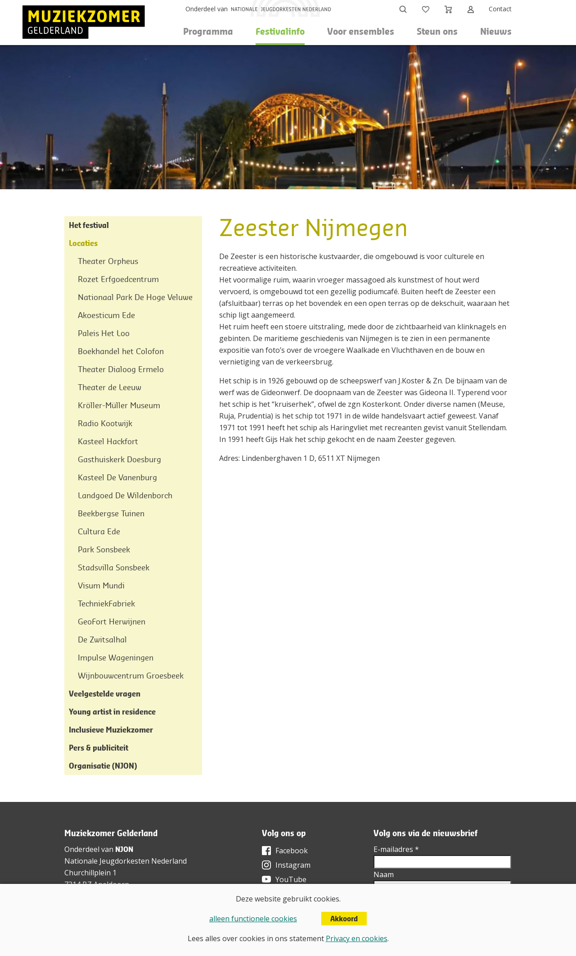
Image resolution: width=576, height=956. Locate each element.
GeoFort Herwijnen (111, 621)
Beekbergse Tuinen (111, 513)
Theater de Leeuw (109, 387)
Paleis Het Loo (104, 333)
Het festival (89, 225)
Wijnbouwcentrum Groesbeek (131, 675)
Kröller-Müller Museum (119, 405)
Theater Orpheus (108, 261)
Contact (500, 9)
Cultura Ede (99, 531)
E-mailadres (396, 849)
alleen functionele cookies (253, 919)
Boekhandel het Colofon (121, 351)
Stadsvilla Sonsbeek (113, 567)
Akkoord (344, 919)
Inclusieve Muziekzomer (111, 729)
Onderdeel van (206, 9)
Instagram (292, 865)
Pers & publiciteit (98, 747)
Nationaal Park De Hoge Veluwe (135, 297)
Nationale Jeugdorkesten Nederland (125, 861)
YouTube (290, 879)
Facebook (291, 851)
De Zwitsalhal (102, 639)
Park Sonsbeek (104, 549)
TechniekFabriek (106, 603)
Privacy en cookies (356, 938)
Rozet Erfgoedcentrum (118, 279)
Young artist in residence (112, 711)
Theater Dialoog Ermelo (121, 369)
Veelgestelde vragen (104, 693)
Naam (384, 874)
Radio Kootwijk (105, 423)
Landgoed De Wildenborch (125, 495)
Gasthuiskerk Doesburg (119, 459)
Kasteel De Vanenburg (117, 477)
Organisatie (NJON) (103, 765)
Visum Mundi (101, 585)
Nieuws (496, 31)
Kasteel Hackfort (108, 441)
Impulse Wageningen (115, 657)
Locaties (83, 243)
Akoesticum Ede (106, 315)
